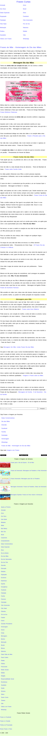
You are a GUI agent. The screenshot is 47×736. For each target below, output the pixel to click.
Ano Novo (3, 9)
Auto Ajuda (4, 519)
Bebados (3, 522)
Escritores (3, 577)
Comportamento (5, 540)
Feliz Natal (3, 24)
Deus (24, 12)
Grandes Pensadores (6, 623)
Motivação (3, 27)
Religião (3, 676)
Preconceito (4, 666)
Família (3, 596)
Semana (3, 691)
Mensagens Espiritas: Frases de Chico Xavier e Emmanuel (21, 497)
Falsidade (3, 20)
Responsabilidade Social (7, 679)
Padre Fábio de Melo (6, 654)
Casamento (4, 537)
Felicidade (3, 602)
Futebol (3, 617)
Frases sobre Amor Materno (30, 309)
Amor (24, 5)
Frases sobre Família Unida (13, 169)
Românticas (4, 682)
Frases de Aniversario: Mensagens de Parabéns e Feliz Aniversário (23, 473)
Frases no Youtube (5, 721)
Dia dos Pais (4, 562)
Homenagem (4, 626)
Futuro (2, 620)
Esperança (4, 580)
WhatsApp (26, 38)
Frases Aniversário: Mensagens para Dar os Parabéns (20, 481)
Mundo (3, 645)
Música (3, 648)
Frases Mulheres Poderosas (8, 112)
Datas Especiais (4, 12)
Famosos (3, 599)
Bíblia (2, 525)
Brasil (24, 9)
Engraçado (3, 16)
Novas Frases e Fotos (6, 729)
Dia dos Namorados (6, 559)
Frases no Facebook (5, 717)
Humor (3, 629)
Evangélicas (4, 586)
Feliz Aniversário (28, 20)
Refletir (25, 31)
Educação (3, 568)
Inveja (2, 633)
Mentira (3, 639)
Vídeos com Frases (6, 38)
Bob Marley (4, 528)
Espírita (3, 583)
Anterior (3, 455)
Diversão (3, 565)
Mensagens (4, 636)
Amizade (2, 5)
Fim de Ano (26, 24)
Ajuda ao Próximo (5, 507)
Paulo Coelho (4, 657)
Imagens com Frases (13, 450)
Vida (24, 35)
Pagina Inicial (23, 455)
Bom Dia (3, 531)
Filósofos (3, 611)
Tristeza (3, 700)
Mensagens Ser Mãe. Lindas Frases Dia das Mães (18, 347)
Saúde (2, 688)
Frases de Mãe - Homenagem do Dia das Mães (20, 47)
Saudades (3, 35)
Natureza (25, 27)
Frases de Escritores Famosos (9, 287)
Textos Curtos (4, 697)
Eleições (3, 571)
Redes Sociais (5, 669)
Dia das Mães (4, 556)
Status (2, 694)
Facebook (26, 16)
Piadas (3, 660)
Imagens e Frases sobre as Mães (33, 375)
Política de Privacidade (6, 725)
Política (2, 31)
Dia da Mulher (5, 553)
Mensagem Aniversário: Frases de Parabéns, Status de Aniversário (23, 489)
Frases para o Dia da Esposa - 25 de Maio (17, 465)
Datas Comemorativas (7, 544)
